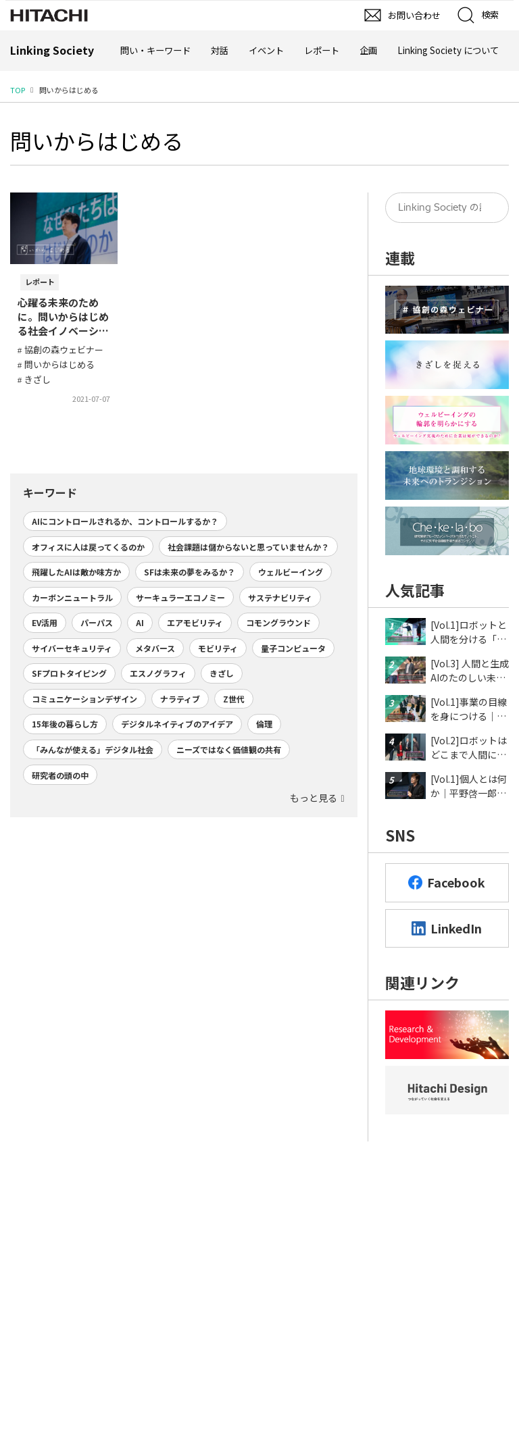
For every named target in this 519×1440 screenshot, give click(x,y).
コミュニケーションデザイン (84, 698)
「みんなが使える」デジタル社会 (92, 749)
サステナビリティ (280, 597)
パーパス (96, 622)
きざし (221, 673)
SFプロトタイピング (69, 673)
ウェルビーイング (290, 571)
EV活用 (44, 622)
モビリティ (218, 648)
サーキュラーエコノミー (180, 597)
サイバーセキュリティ (72, 648)
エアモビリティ (195, 622)
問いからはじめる (96, 140)
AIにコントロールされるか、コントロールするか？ (125, 521)
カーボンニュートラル (72, 597)
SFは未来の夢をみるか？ (189, 571)
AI (140, 622)
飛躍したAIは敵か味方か (76, 571)
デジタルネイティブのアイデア (177, 723)
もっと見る (313, 797)
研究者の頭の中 (60, 775)
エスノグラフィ (158, 673)
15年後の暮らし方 (65, 723)
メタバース (155, 648)
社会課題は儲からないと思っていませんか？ (248, 546)
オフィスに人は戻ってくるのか (88, 546)
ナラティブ (180, 698)
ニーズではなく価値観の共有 (228, 749)
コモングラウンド (278, 622)
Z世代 (234, 698)
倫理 (264, 723)
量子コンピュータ (293, 648)
